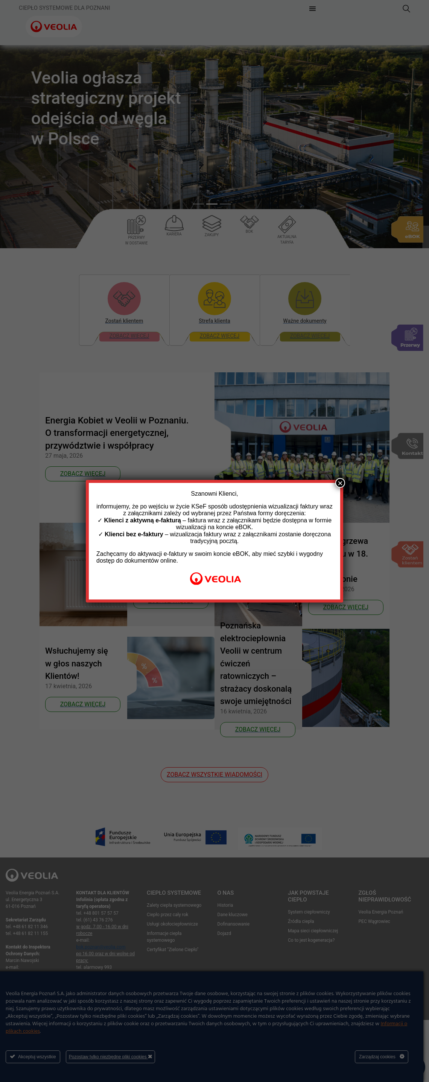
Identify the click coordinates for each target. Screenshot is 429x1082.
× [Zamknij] (340, 483)
